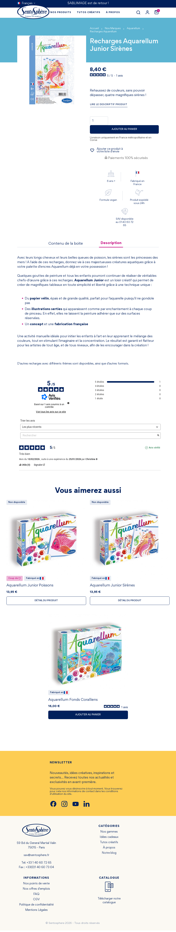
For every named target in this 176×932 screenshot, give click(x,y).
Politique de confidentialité (36, 906)
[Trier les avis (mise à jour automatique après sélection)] (90, 427)
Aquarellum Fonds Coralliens (73, 701)
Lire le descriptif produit (108, 105)
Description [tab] (110, 243)
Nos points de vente (36, 885)
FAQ (36, 895)
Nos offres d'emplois (36, 890)
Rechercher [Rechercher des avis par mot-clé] (88, 435)
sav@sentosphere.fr (36, 856)
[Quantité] (99, 120)
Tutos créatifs (109, 844)
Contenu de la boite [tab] (65, 243)
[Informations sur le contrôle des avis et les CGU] (68, 403)
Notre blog (109, 854)
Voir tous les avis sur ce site (51, 411)
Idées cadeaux (109, 838)
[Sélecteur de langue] (26, 3)
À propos (109, 849)
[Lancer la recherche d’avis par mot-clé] (158, 435)
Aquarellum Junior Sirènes (112, 586)
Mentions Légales (36, 911)
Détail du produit (46, 601)
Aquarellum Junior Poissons (29, 586)
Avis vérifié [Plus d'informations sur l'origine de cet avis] (154, 447)
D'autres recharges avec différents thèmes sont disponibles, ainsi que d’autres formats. (73, 363)
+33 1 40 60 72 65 (39, 864)
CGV (36, 901)
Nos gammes (109, 833)
